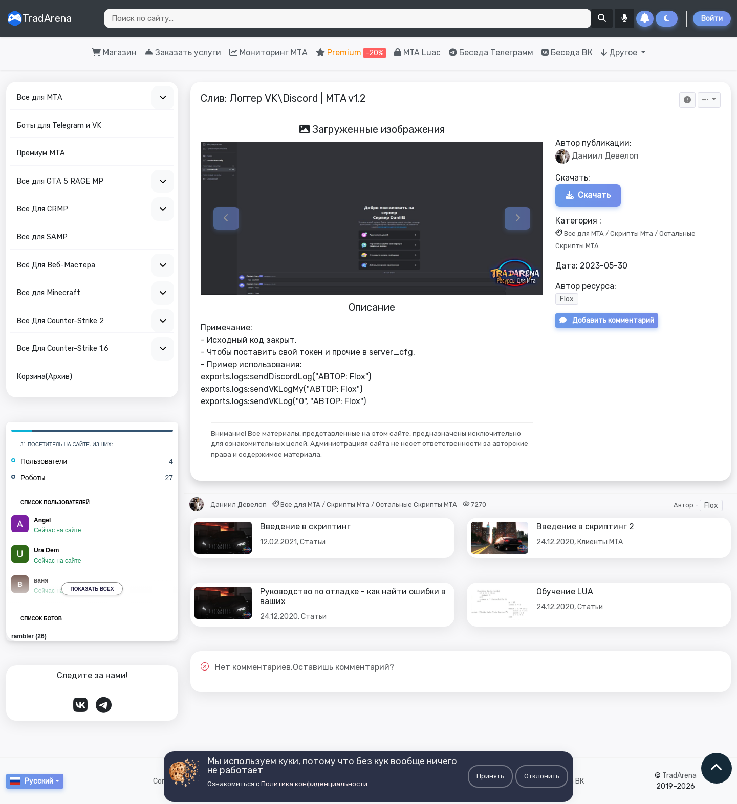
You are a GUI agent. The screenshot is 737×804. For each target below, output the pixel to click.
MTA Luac (417, 52)
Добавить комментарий (606, 321)
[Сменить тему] (667, 19)
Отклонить (541, 776)
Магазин (114, 52)
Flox (567, 299)
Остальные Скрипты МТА (416, 504)
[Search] (348, 18)
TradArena (39, 18)
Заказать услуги (183, 52)
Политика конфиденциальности (314, 784)
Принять (490, 776)
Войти (712, 18)
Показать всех (92, 589)
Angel (42, 520)
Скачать (588, 195)
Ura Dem (46, 550)
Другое (620, 52)
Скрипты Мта (631, 233)
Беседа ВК (567, 52)
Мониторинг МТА (268, 52)
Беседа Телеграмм (491, 52)
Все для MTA (584, 233)
